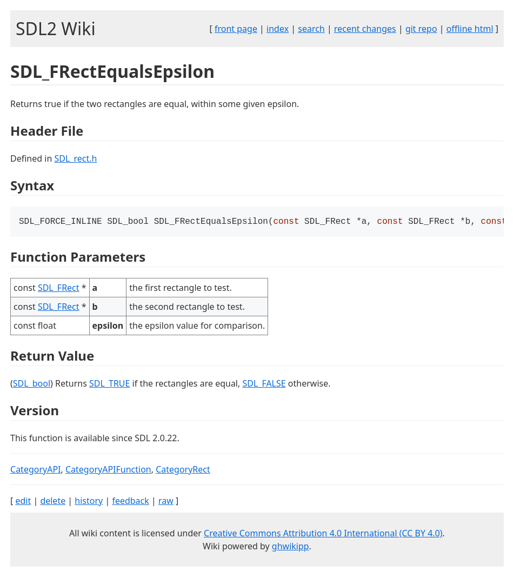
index (277, 29)
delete (52, 502)
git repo (421, 29)
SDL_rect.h (75, 158)
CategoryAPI (35, 470)
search (311, 29)
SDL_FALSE (263, 384)
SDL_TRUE (109, 384)
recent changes (365, 29)
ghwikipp (290, 547)
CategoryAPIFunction (108, 470)
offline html (469, 29)
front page (236, 29)
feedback (130, 502)
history (89, 502)
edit (23, 502)
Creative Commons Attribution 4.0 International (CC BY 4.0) (323, 534)
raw (165, 502)
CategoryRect (183, 470)
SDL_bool (31, 384)
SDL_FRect (58, 289)
